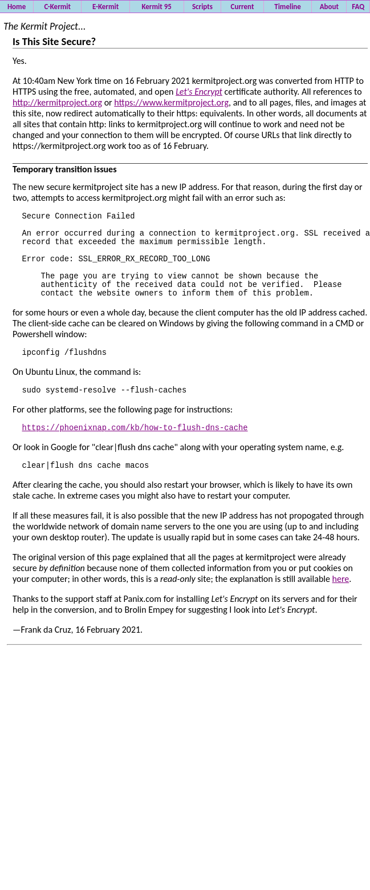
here (340, 610)
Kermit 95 (156, 6)
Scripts (202, 6)
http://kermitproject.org (57, 102)
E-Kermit (105, 6)
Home (16, 6)
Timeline (287, 6)
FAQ (358, 6)
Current (242, 6)
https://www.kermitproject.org (171, 102)
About (329, 6)
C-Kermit (57, 6)
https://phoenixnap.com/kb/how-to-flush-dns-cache (135, 456)
